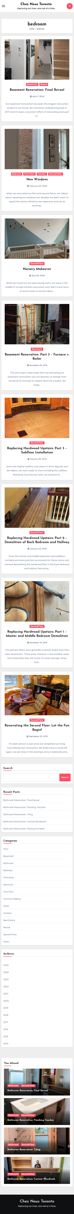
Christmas (8, 877)
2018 (5, 1015)
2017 (5, 1022)
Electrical (8, 884)
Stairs (6, 941)
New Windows (37, 179)
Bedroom (16, 174)
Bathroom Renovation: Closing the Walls (24, 828)
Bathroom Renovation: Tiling (18, 814)
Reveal (43, 84)
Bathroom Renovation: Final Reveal (21, 800)
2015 (5, 1036)
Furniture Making (12, 899)
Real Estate (9, 920)
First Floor (29, 174)
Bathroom (8, 863)
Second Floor (55, 174)
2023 (6, 979)
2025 (6, 965)
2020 (6, 1001)
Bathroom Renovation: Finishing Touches (24, 807)
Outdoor (42, 174)
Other (6, 906)
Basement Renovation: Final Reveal (37, 90)
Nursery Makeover (37, 269)
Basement (32, 84)
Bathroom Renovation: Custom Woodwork (24, 821)
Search (8, 768)
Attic (6, 849)
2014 (5, 1043)
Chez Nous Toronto (36, 4)
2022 (6, 986)
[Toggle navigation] (3, 6)
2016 (5, 1029)
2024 (6, 972)
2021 (5, 993)
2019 (5, 1008)
